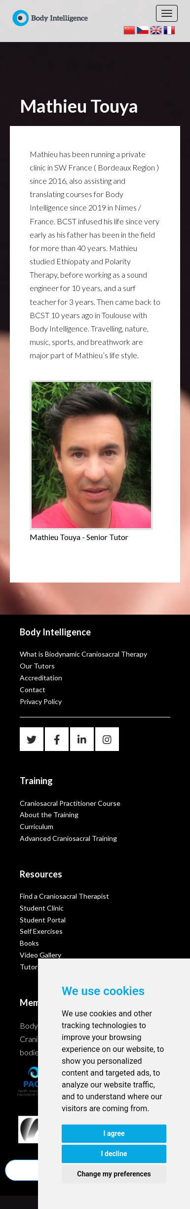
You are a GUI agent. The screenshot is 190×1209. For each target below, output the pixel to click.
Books (29, 943)
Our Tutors (37, 666)
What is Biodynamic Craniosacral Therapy (83, 654)
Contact (32, 689)
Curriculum (36, 826)
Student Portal (43, 920)
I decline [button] (114, 1154)
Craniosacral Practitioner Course (70, 803)
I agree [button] (113, 1133)
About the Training (49, 814)
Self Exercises (41, 931)
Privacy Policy (41, 701)
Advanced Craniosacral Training (68, 838)
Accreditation (41, 677)
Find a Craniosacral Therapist (64, 896)
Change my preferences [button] (114, 1174)
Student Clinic (42, 908)
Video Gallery (40, 955)
